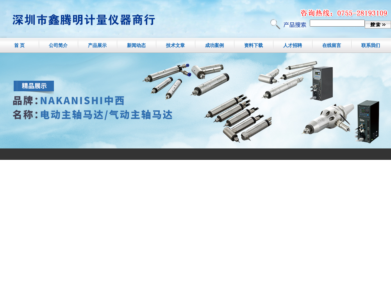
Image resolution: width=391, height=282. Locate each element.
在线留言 (331, 45)
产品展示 (97, 45)
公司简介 (58, 45)
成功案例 (214, 45)
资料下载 (253, 45)
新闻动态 (136, 45)
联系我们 (370, 45)
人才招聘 (292, 45)
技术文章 (175, 45)
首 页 (19, 45)
